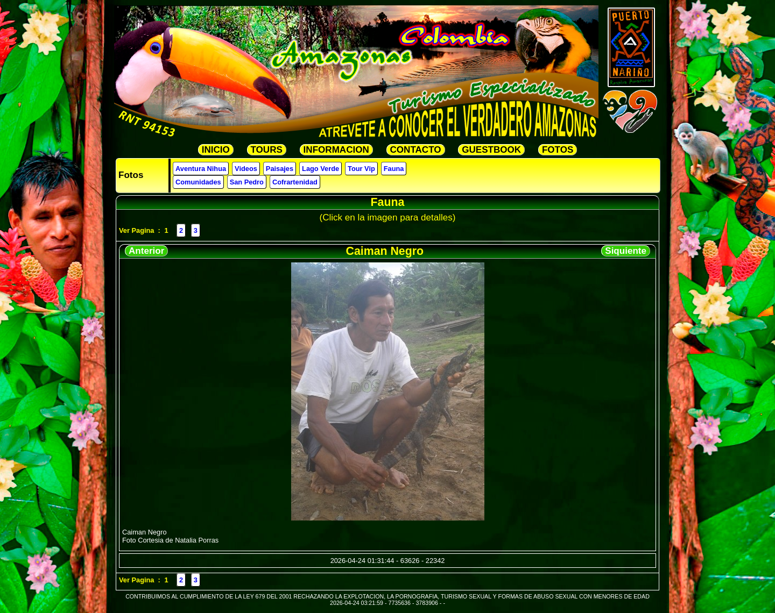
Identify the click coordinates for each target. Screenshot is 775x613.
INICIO (216, 150)
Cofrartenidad (295, 182)
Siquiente (625, 251)
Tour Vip (361, 169)
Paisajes (279, 169)
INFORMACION (336, 150)
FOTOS (557, 150)
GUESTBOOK (491, 150)
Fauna (394, 169)
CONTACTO (415, 150)
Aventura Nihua (200, 169)
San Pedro (247, 182)
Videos (246, 169)
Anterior (146, 251)
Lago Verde (320, 169)
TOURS (267, 150)
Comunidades (198, 182)
